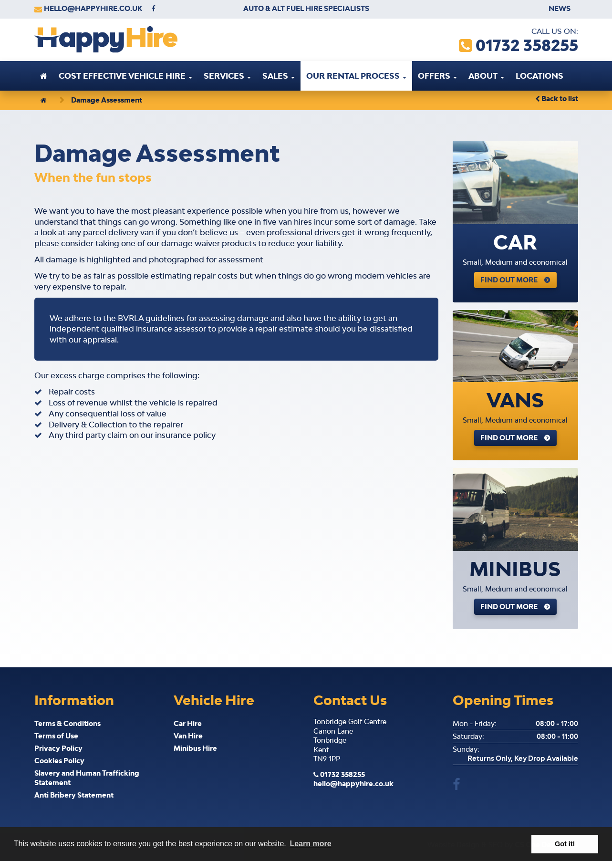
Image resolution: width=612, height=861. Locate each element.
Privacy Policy (58, 748)
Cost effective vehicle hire (125, 76)
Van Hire (188, 736)
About (486, 76)
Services (227, 76)
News (560, 8)
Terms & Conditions (67, 723)
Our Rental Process (356, 76)
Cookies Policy (59, 761)
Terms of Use (56, 736)
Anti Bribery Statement (74, 795)
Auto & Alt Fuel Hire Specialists (306, 8)
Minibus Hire (195, 748)
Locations (539, 76)
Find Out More (509, 280)
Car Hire (188, 723)
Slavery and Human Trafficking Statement (86, 777)
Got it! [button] (565, 844)
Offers (437, 76)
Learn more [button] (310, 844)
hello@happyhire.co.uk (93, 8)
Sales (278, 76)
